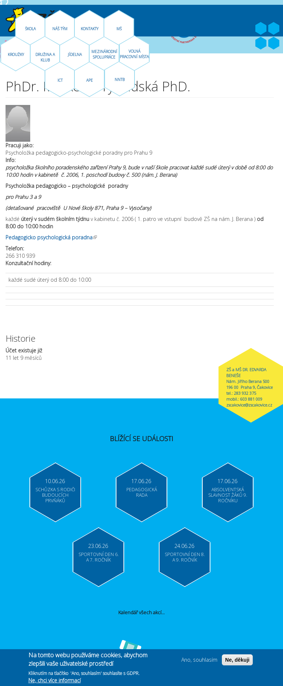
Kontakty (89, 28)
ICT (60, 80)
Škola (30, 28)
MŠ (119, 28)
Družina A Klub (45, 57)
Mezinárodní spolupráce (104, 54)
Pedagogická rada (141, 492)
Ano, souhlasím (199, 660)
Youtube (274, 28)
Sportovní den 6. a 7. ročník (98, 557)
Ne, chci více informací (54, 681)
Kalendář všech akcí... (141, 612)
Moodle (274, 43)
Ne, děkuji (237, 661)
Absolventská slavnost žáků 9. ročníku (227, 495)
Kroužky (16, 54)
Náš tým (59, 28)
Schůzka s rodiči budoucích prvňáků (55, 495)
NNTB (120, 79)
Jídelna (75, 54)
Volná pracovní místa (134, 54)
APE (89, 80)
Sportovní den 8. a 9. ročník (185, 557)
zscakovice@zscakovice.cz (249, 405)
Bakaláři (261, 43)
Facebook (261, 28)
